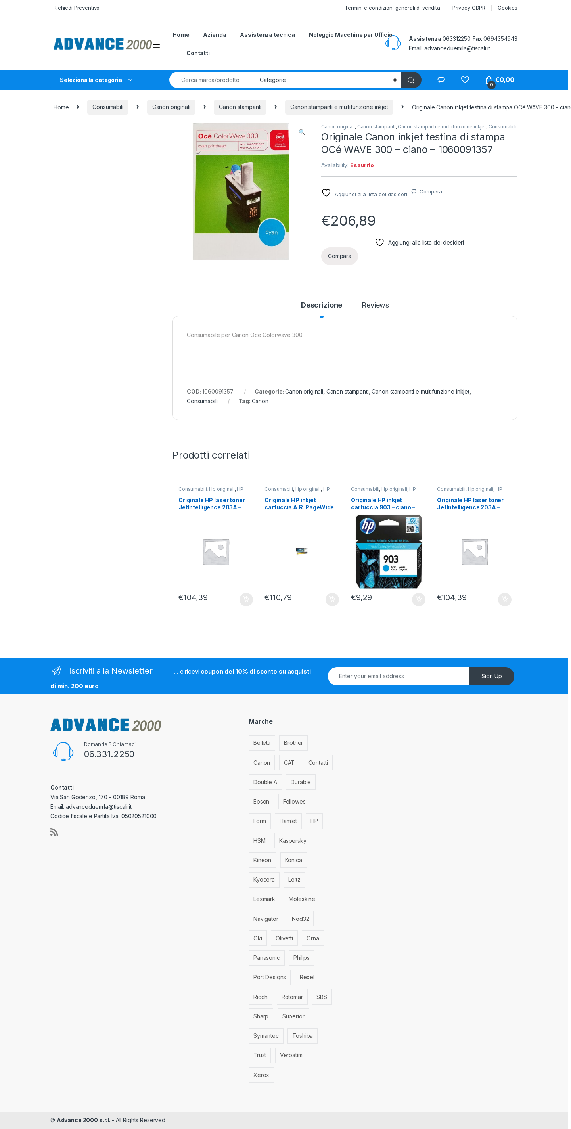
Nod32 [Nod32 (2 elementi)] (300, 918)
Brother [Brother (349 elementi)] (293, 742)
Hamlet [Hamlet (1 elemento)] (288, 820)
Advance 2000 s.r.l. (84, 1120)
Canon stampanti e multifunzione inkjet (339, 106)
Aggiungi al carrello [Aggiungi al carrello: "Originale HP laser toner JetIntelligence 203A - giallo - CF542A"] (246, 600)
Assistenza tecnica (267, 34)
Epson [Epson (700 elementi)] (261, 801)
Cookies (507, 7)
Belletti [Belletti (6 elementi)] (261, 742)
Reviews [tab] (375, 305)
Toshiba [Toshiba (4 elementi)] (302, 1035)
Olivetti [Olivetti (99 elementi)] (284, 938)
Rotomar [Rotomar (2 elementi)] (292, 996)
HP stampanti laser (210, 491)
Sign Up (491, 676)
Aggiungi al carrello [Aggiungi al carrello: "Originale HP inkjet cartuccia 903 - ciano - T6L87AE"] (418, 600)
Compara (431, 191)
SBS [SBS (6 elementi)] (321, 996)
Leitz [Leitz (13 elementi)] (294, 879)
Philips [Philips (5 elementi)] (301, 957)
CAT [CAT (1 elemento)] (289, 762)
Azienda (214, 34)
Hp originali (221, 489)
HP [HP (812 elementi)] (314, 820)
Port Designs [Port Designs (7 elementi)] (269, 977)
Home (180, 34)
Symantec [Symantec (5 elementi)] (266, 1035)
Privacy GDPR (468, 7)
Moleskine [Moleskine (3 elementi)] (302, 899)
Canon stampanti (240, 106)
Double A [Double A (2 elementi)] (265, 782)
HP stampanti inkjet (297, 491)
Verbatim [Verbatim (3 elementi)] (291, 1055)
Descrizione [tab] (321, 305)
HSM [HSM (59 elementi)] (259, 840)
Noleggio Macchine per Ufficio (351, 34)
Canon (260, 401)
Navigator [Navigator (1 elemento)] (265, 918)
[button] (302, 132)
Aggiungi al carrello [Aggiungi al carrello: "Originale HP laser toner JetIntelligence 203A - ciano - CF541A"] (505, 600)
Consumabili (107, 106)
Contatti (198, 53)
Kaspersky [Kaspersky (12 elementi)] (293, 840)
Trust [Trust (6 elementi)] (259, 1055)
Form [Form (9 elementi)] (259, 820)
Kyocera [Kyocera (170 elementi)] (264, 879)
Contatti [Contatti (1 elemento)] (318, 762)
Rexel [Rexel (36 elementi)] (307, 977)
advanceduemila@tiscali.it (457, 48)
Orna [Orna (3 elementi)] (313, 938)
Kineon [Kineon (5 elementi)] (262, 860)
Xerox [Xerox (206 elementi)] (261, 1075)
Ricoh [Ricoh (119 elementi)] (260, 996)
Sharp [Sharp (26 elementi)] (260, 1016)
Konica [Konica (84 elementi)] (293, 860)
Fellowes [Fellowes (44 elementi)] (294, 801)
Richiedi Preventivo (77, 7)
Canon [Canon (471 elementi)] (261, 762)
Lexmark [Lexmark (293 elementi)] (264, 899)
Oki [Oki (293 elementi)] (257, 938)
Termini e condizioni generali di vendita (392, 7)
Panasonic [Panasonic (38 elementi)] (266, 957)
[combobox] (212, 80)
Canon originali (171, 106)
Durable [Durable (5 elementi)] (301, 782)
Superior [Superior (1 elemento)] (293, 1016)
